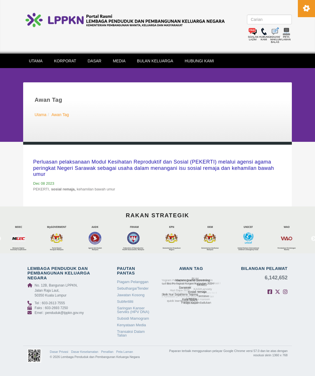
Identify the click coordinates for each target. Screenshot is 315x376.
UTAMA (36, 61)
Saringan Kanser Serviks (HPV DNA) (133, 310)
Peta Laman (124, 351)
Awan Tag (60, 114)
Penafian (107, 351)
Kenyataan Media (131, 325)
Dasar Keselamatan (84, 351)
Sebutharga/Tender (133, 288)
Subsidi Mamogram (133, 318)
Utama (40, 114)
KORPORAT (65, 61)
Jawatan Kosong (130, 295)
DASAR (94, 61)
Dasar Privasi (59, 351)
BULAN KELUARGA (155, 61)
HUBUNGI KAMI (199, 61)
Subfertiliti (125, 301)
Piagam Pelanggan (132, 282)
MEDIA (119, 61)
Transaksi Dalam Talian (131, 333)
